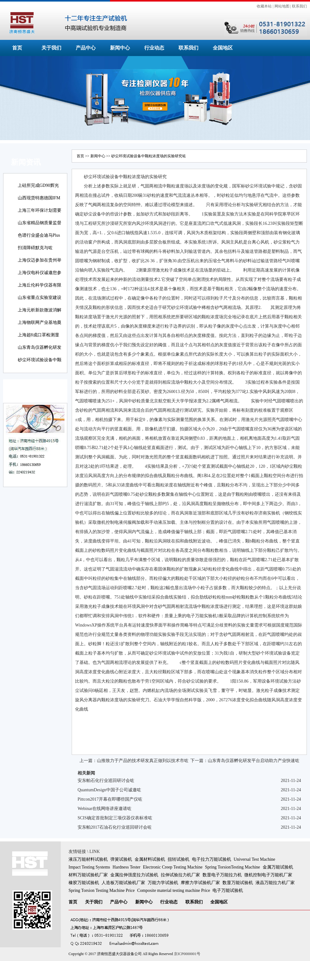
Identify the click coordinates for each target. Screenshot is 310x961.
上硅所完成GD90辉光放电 (38, 189)
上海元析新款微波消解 (39, 310)
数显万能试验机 (237, 882)
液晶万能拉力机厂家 (275, 882)
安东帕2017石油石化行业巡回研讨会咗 (115, 827)
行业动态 (154, 47)
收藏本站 (264, 6)
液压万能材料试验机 (88, 859)
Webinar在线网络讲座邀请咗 (104, 808)
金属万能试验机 (278, 867)
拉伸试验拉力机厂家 (180, 875)
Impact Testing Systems (89, 867)
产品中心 (86, 47)
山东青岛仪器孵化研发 (39, 347)
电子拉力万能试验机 (211, 859)
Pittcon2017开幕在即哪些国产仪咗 (110, 799)
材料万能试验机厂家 (88, 875)
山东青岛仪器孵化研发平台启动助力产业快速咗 (253, 760)
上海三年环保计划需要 (39, 210)
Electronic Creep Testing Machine (173, 867)
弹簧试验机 (121, 859)
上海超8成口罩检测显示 (38, 339)
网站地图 (281, 6)
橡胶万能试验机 (84, 882)
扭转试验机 (178, 859)
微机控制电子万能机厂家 (268, 875)
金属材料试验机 (150, 859)
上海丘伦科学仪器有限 (39, 285)
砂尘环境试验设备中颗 (39, 359)
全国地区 (223, 47)
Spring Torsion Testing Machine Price (102, 890)
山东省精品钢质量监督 (39, 222)
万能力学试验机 (163, 882)
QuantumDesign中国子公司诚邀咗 (109, 790)
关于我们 (51, 47)
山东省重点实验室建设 (39, 297)
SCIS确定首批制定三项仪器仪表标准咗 (115, 818)
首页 (17, 47)
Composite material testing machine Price (173, 890)
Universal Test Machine (254, 859)
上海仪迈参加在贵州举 (39, 260)
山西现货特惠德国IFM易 (39, 202)
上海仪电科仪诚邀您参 (39, 272)
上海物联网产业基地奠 (39, 322)
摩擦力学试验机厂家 (200, 882)
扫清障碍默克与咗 (35, 247)
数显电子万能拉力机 (222, 875)
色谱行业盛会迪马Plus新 (39, 239)
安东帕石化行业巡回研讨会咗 (106, 780)
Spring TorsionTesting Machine (232, 867)
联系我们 (299, 6)
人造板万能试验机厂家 (123, 882)
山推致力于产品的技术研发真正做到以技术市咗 (142, 760)
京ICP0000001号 (187, 954)
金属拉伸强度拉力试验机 (134, 875)
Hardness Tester (126, 867)
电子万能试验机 (227, 890)
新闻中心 (120, 47)
